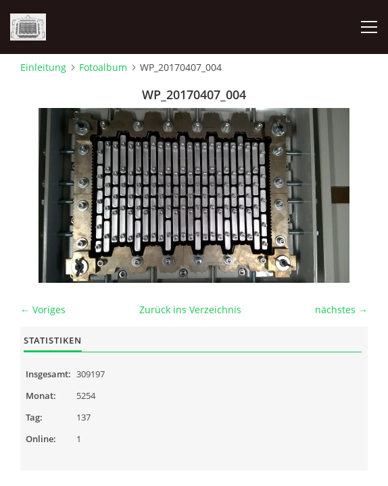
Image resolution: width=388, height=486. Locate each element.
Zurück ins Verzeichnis (190, 309)
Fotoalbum (103, 67)
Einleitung (43, 67)
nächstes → (341, 309)
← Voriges (43, 309)
